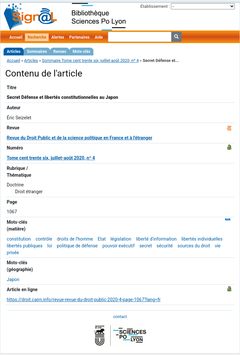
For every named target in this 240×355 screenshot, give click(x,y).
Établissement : (155, 6)
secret (145, 245)
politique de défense (77, 245)
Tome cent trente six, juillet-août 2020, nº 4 (51, 157)
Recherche (37, 37)
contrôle (44, 239)
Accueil (15, 37)
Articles (13, 51)
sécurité (165, 245)
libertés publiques (24, 245)
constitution (19, 239)
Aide (98, 37)
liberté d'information (156, 239)
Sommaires (37, 51)
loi (49, 245)
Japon (13, 279)
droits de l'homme (75, 239)
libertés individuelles (201, 239)
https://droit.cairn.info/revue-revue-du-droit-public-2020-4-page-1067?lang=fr (84, 299)
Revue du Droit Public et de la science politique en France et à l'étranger (79, 137)
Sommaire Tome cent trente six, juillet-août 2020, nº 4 (90, 60)
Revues (60, 51)
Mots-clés (81, 51)
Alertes (57, 37)
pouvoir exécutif (118, 245)
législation (121, 239)
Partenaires (79, 37)
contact (120, 316)
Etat (102, 239)
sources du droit (193, 245)
